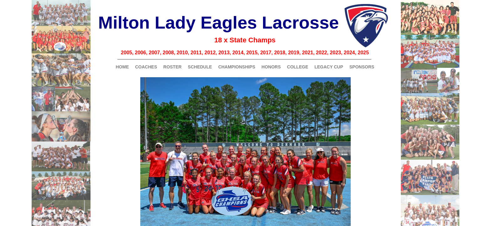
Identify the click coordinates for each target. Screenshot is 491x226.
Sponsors (361, 66)
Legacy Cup (328, 66)
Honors (271, 66)
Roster (172, 66)
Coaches (146, 66)
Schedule (200, 66)
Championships (236, 66)
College (297, 66)
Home (122, 66)
